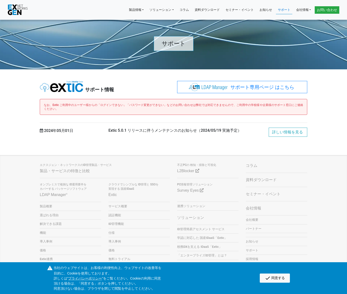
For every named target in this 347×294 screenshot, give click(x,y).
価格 (43, 250)
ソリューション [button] (160, 10)
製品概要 (46, 206)
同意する (275, 278)
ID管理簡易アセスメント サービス (201, 229)
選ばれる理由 (49, 215)
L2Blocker (188, 171)
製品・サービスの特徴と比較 (65, 171)
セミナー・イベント (240, 10)
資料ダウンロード (207, 10)
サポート (284, 10)
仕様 (111, 233)
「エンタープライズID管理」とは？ (202, 255)
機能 (43, 233)
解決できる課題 (51, 224)
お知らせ (266, 10)
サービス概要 (117, 206)
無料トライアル (119, 259)
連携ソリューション (191, 206)
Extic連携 (46, 259)
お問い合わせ (327, 10)
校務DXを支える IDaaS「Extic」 (199, 246)
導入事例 (46, 241)
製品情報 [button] (135, 10)
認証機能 (114, 215)
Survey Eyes (190, 190)
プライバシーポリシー (85, 278)
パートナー (253, 228)
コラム (184, 10)
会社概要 (252, 220)
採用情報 (252, 259)
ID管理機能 (116, 224)
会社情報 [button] (302, 10)
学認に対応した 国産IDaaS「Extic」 (202, 238)
